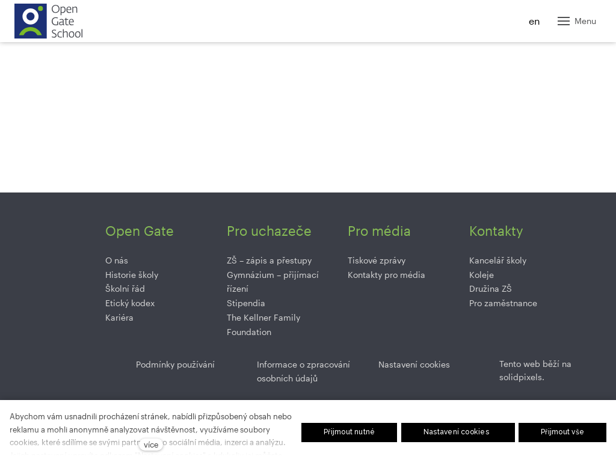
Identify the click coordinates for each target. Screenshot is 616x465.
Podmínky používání (175, 364)
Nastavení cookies (414, 364)
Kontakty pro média (386, 274)
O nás (116, 260)
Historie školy (131, 274)
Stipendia (246, 303)
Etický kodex (130, 303)
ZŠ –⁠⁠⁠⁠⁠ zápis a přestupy (269, 260)
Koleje (481, 274)
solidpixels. (521, 377)
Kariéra (119, 317)
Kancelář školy (497, 260)
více (151, 444)
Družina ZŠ (490, 288)
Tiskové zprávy (376, 260)
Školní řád (125, 288)
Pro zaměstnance (503, 303)
